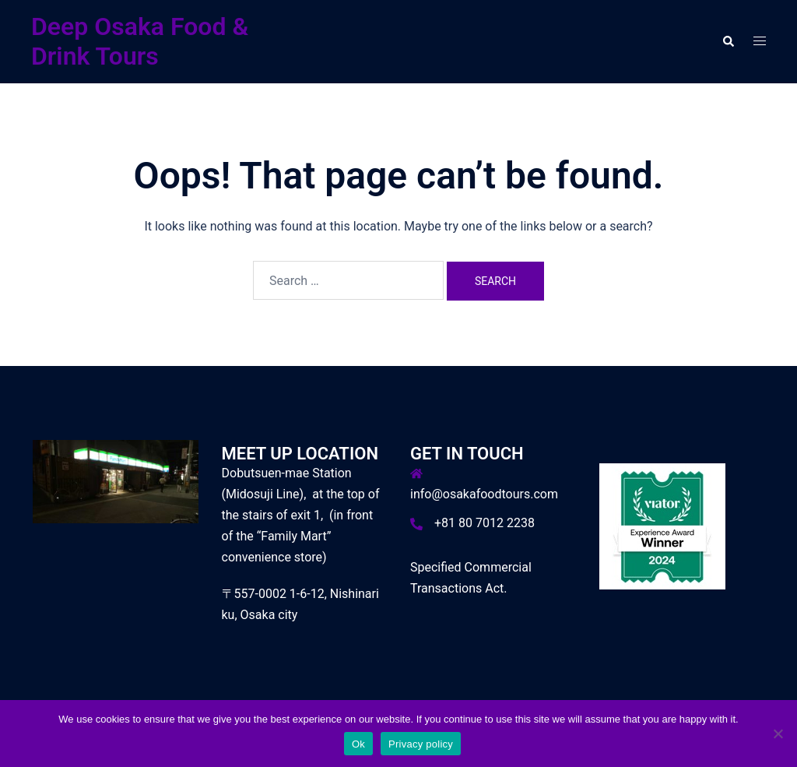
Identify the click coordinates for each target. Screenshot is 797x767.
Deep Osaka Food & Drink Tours (139, 41)
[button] (728, 41)
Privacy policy (420, 744)
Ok (358, 744)
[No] (777, 733)
